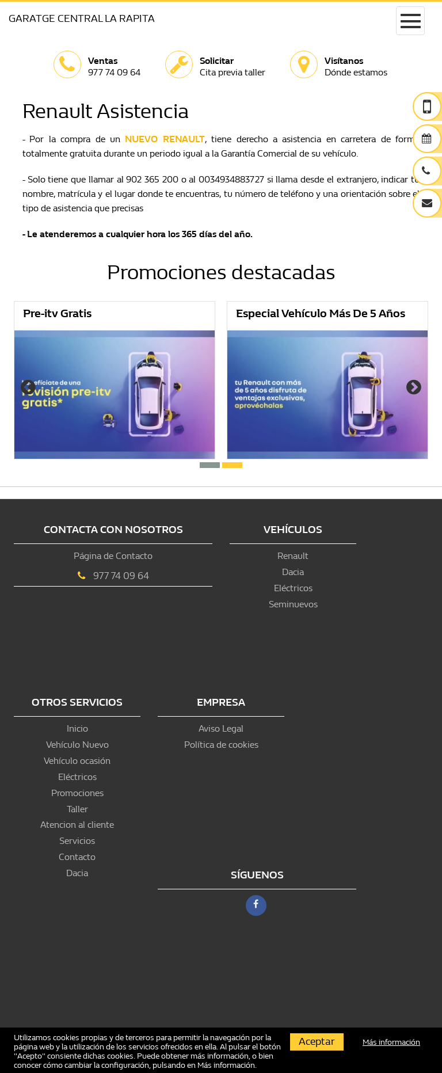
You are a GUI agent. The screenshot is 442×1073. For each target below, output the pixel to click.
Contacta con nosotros (113, 530)
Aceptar (317, 1042)
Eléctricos (293, 588)
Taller (77, 809)
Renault (292, 555)
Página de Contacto (113, 555)
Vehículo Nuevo (77, 744)
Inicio (77, 728)
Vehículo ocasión (77, 760)
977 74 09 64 (121, 575)
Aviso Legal (221, 728)
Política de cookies (221, 744)
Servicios (77, 840)
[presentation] (28, 388)
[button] (210, 465)
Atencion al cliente (77, 824)
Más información (226, 1065)
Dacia (293, 571)
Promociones (77, 792)
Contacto (77, 856)
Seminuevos (293, 604)
